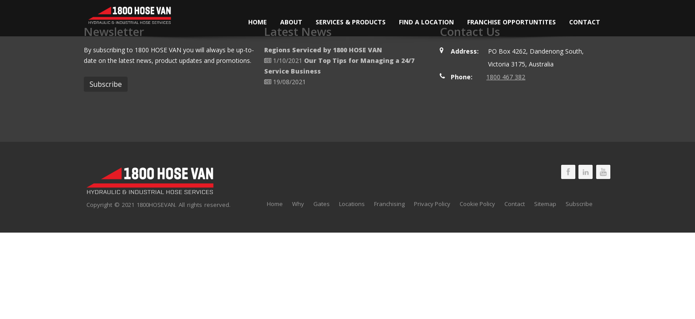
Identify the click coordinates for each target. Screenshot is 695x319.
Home (257, 22)
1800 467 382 (505, 77)
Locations (352, 204)
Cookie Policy (477, 204)
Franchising (389, 204)
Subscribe (579, 204)
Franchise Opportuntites (511, 22)
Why (298, 204)
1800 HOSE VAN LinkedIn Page (585, 172)
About (291, 22)
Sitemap (545, 204)
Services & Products (351, 22)
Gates (321, 204)
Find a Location (426, 22)
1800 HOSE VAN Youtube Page (603, 172)
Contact (584, 22)
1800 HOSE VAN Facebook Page (568, 172)
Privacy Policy (432, 204)
